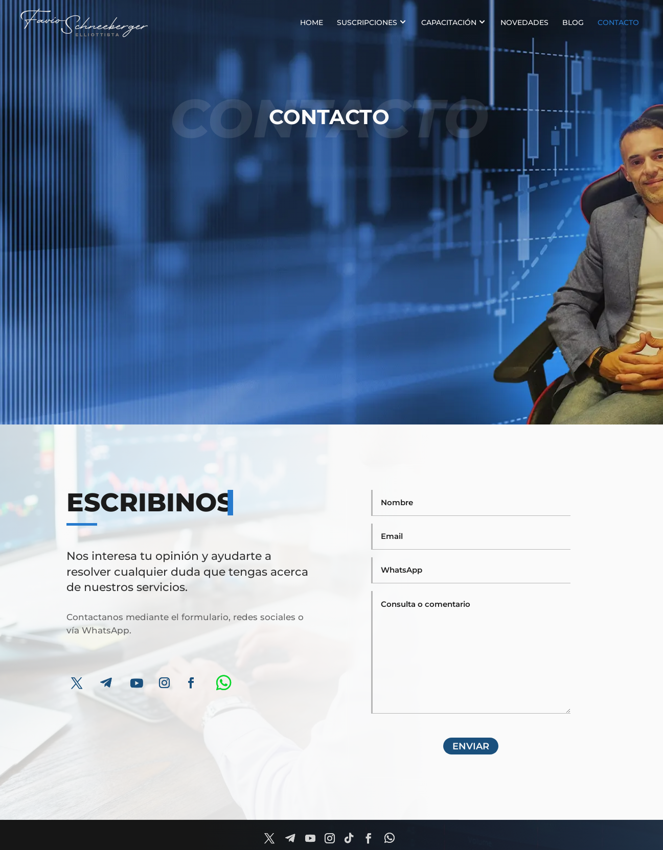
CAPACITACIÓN (448, 22)
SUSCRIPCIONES (367, 22)
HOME (311, 22)
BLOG (573, 22)
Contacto (618, 22)
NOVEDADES (524, 22)
